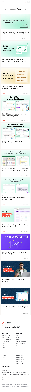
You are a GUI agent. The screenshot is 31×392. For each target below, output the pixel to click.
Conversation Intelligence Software (9, 286)
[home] (4, 2)
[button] (28, 2)
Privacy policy (13, 384)
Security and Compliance (22, 384)
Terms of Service (5, 384)
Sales (4, 38)
